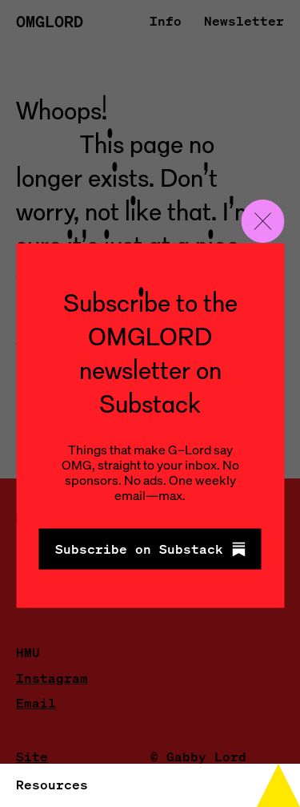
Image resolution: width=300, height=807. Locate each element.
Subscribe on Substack (150, 549)
